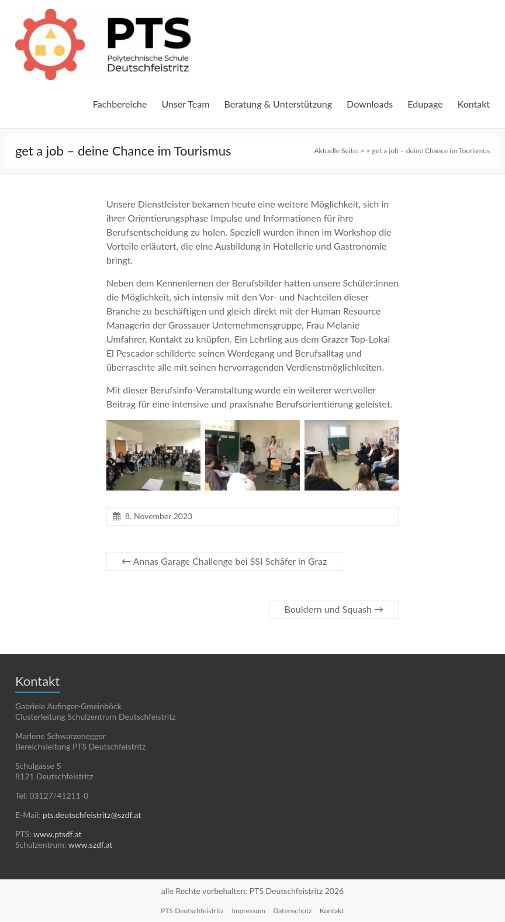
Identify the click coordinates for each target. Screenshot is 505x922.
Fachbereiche (120, 103)
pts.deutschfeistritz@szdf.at (92, 815)
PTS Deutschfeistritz (192, 910)
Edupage (424, 103)
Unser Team (185, 103)
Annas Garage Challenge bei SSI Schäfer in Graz (225, 561)
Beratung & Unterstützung (278, 103)
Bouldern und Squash (333, 608)
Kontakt (474, 103)
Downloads (370, 103)
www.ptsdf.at (57, 834)
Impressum (248, 910)
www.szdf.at (90, 845)
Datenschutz (292, 910)
